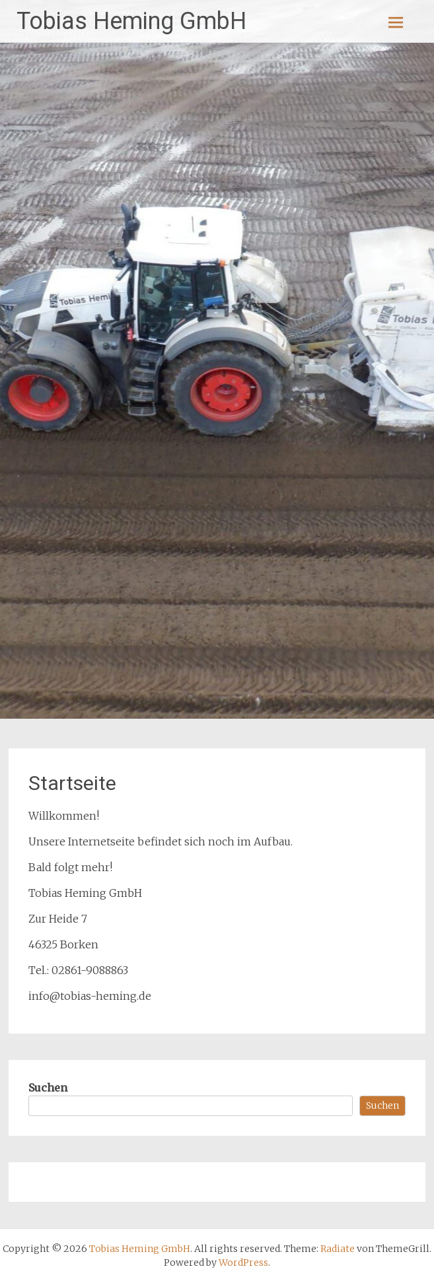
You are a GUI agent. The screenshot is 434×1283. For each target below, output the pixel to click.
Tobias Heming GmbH (131, 21)
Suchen (47, 1087)
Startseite (72, 783)
